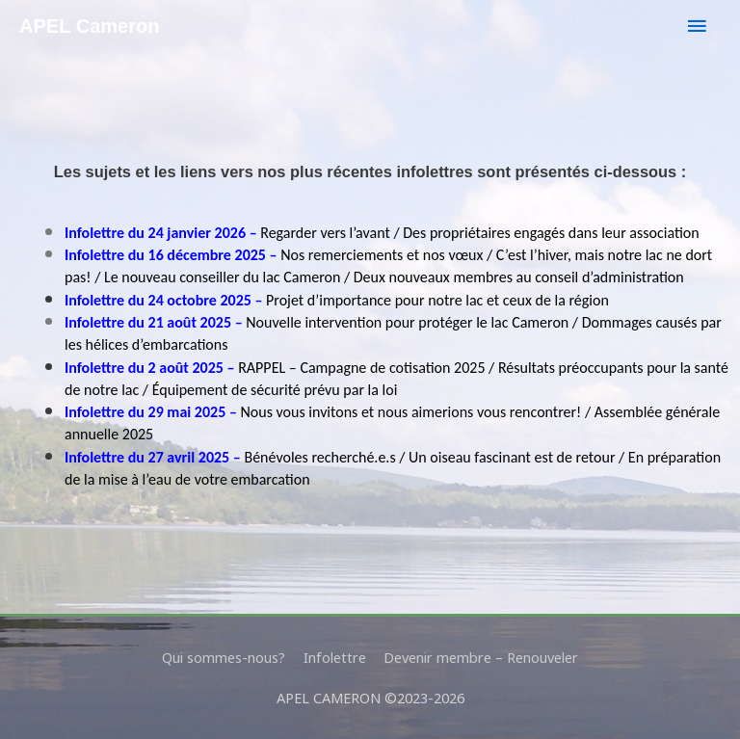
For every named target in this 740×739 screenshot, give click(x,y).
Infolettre (335, 657)
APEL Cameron (89, 26)
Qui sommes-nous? (223, 657)
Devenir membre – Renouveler (480, 657)
